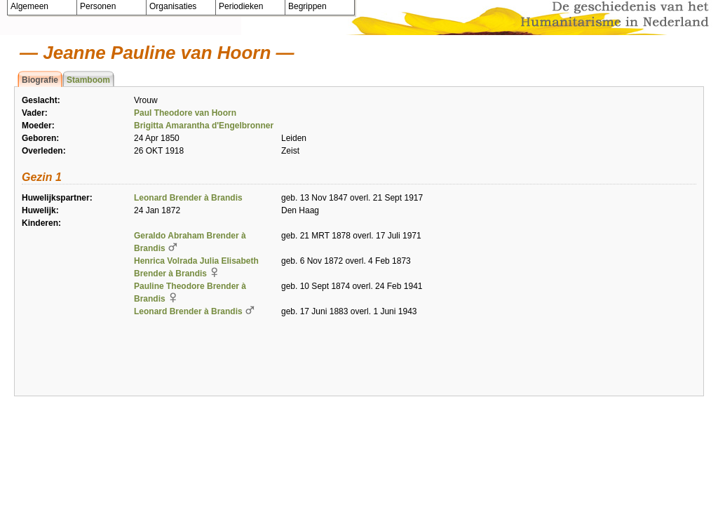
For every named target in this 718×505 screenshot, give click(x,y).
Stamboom (88, 80)
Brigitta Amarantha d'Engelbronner (203, 125)
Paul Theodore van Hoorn (185, 113)
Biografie (40, 80)
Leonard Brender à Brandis (188, 198)
